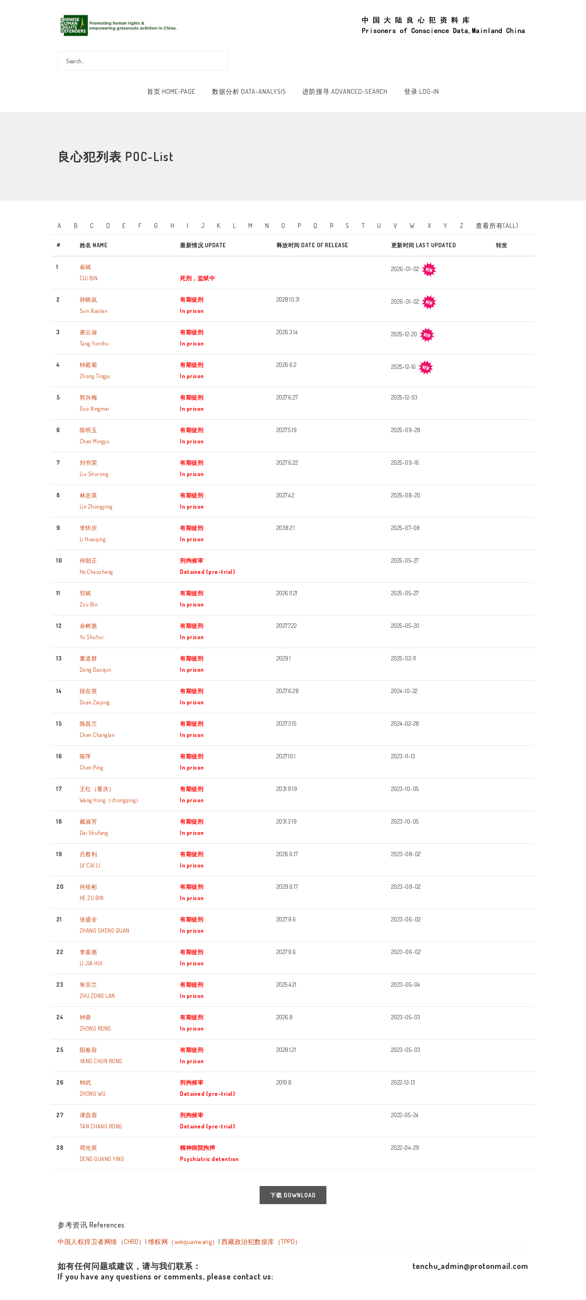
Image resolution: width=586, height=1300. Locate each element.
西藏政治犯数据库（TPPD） (261, 1242)
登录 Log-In (421, 91)
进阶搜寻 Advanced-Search (345, 91)
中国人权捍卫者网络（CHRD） (101, 1242)
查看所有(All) (497, 225)
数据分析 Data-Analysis (249, 91)
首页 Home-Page (171, 91)
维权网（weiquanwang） (183, 1242)
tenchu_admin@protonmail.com (470, 1266)
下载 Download (293, 1195)
